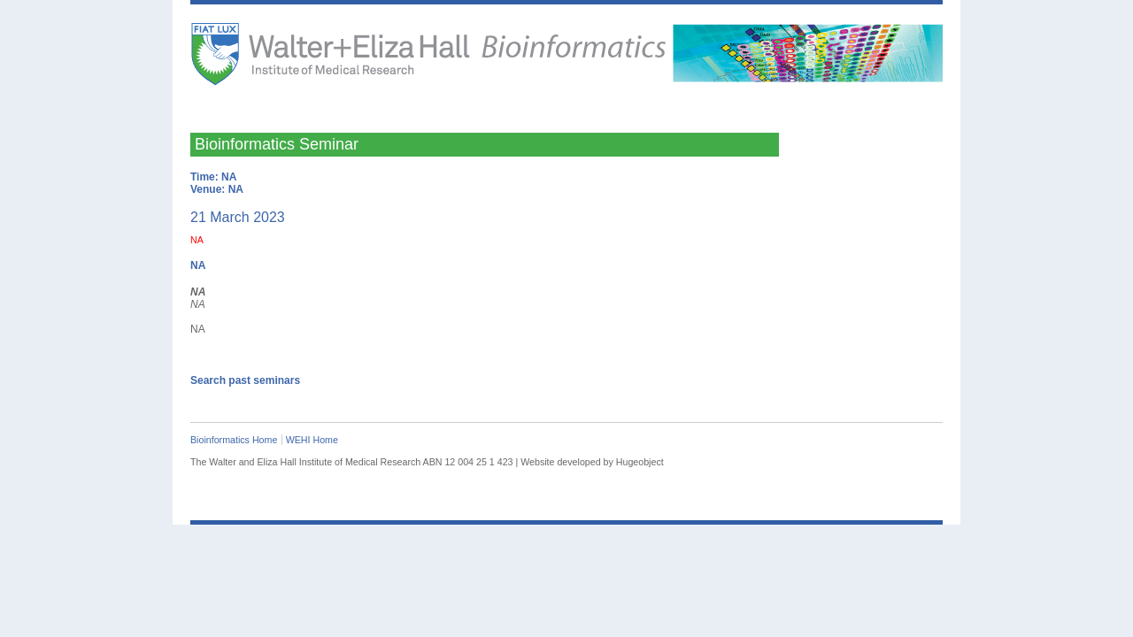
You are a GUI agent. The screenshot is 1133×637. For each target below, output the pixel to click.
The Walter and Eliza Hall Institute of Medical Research (323, 63)
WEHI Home (312, 439)
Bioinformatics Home (233, 439)
